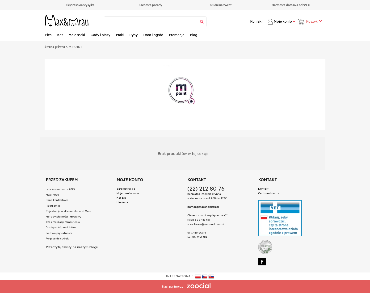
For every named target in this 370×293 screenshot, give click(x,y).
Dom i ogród (153, 35)
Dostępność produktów (61, 227)
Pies (48, 35)
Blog (193, 35)
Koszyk (121, 197)
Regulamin (53, 205)
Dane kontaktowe (57, 200)
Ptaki (120, 35)
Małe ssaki (76, 35)
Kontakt (256, 21)
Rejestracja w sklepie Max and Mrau (68, 211)
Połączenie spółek (57, 238)
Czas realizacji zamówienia (63, 222)
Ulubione (122, 202)
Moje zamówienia (128, 193)
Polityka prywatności (59, 233)
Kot (60, 35)
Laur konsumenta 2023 (60, 189)
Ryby (133, 35)
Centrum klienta (268, 193)
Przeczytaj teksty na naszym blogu (72, 247)
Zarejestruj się (126, 188)
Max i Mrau (52, 194)
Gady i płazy (100, 35)
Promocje (176, 35)
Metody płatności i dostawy (63, 216)
